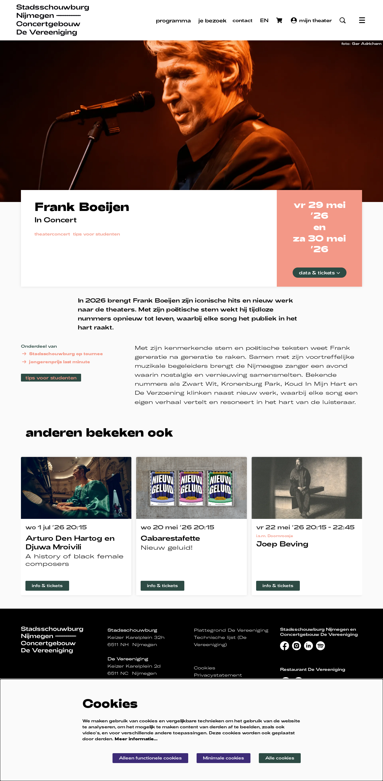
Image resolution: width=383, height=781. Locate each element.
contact (242, 20)
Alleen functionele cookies (150, 757)
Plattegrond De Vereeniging (231, 630)
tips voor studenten (96, 234)
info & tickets (47, 585)
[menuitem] (173, 20)
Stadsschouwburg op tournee (62, 354)
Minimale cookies (223, 757)
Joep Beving (282, 543)
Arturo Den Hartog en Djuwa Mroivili (70, 542)
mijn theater (311, 20)
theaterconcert (52, 234)
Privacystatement (218, 675)
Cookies (204, 668)
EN (264, 20)
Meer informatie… (136, 738)
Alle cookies (279, 757)
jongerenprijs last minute (55, 362)
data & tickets (319, 272)
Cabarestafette (170, 538)
